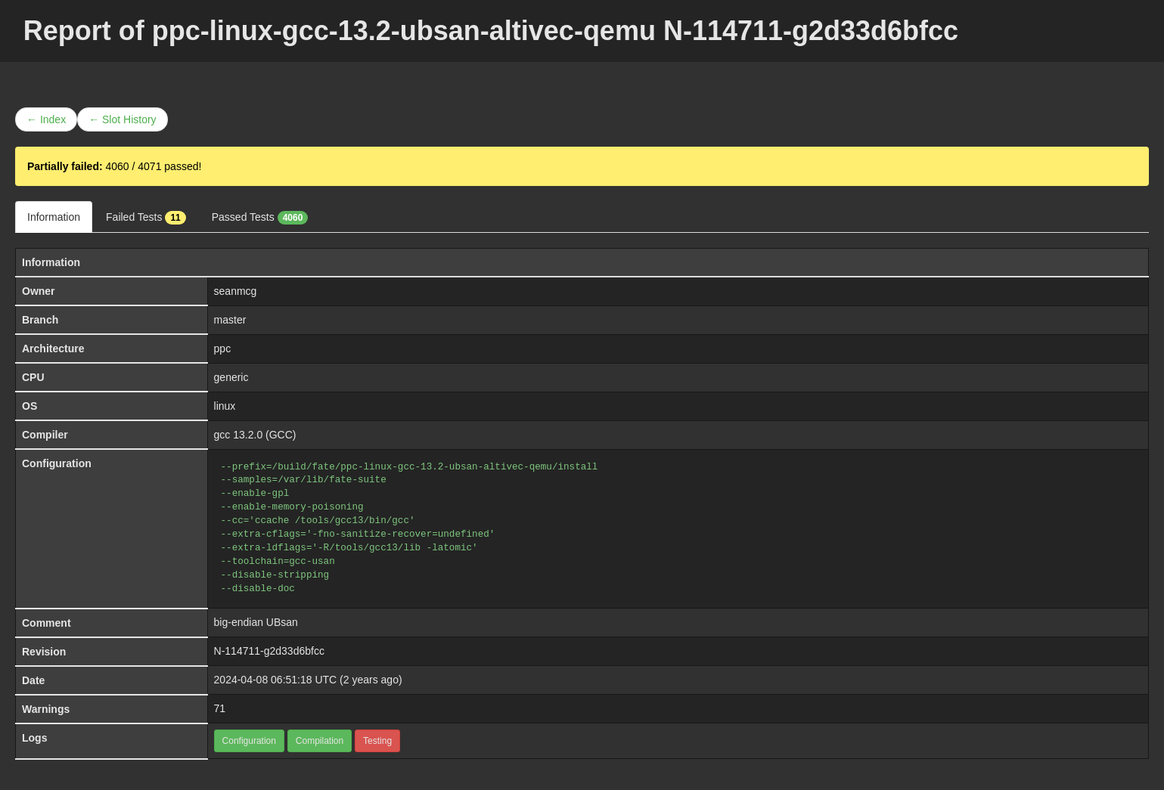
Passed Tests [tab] (260, 218)
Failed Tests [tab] (146, 218)
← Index (46, 119)
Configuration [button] (249, 741)
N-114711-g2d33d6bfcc (269, 651)
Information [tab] (53, 217)
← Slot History (122, 119)
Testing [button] (377, 741)
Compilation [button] (319, 741)
